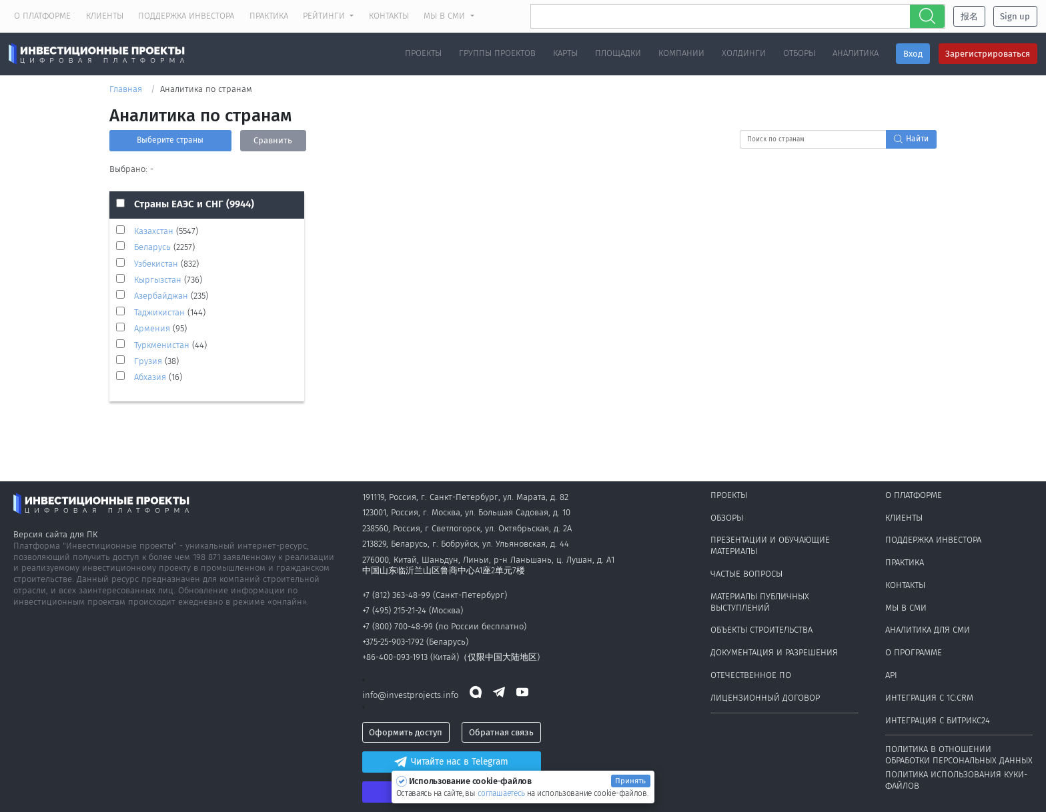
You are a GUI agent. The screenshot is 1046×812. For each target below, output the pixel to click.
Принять (630, 780)
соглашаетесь (502, 793)
